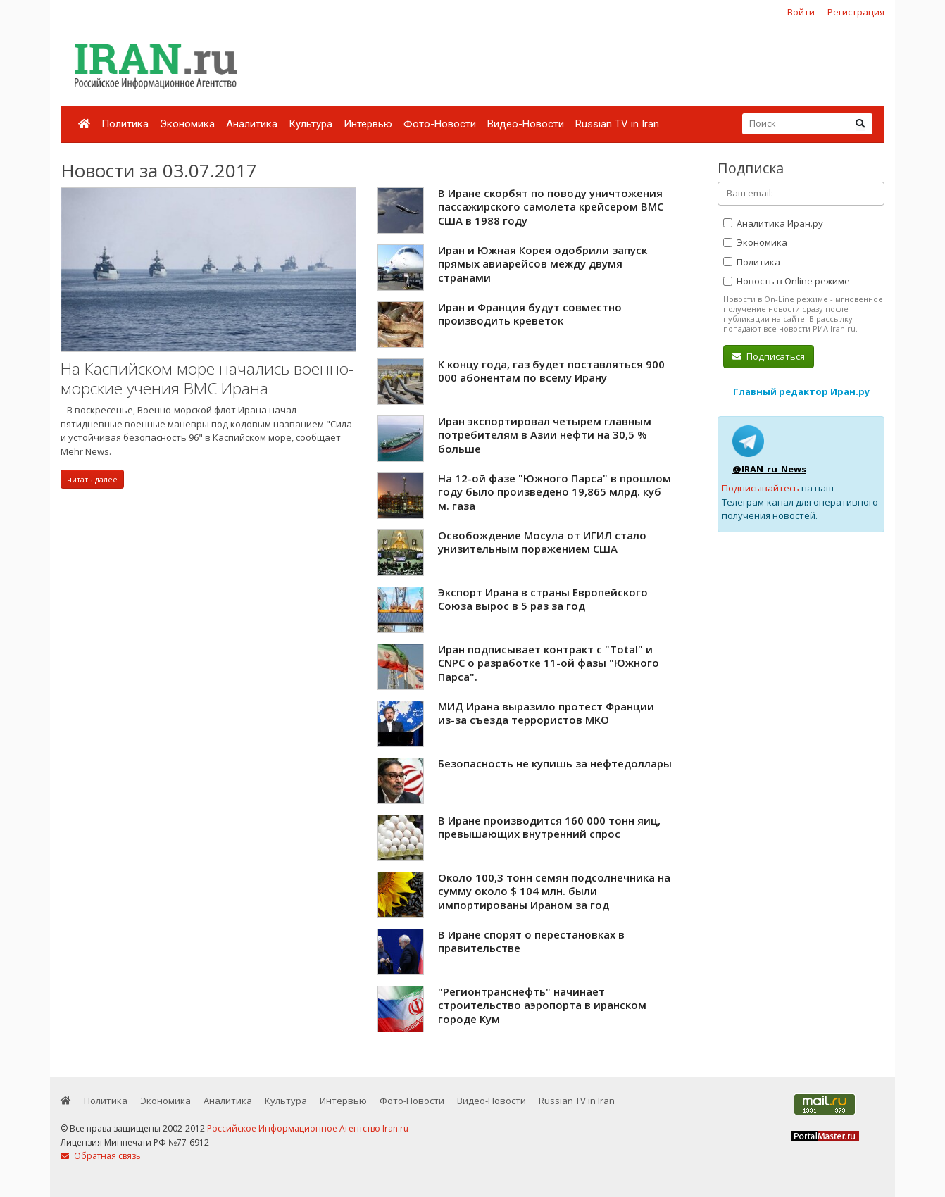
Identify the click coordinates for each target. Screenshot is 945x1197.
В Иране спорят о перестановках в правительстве (531, 941)
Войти (801, 12)
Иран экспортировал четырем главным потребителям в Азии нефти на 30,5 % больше (544, 435)
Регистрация (855, 12)
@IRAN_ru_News (769, 469)
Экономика (187, 124)
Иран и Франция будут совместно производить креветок (530, 314)
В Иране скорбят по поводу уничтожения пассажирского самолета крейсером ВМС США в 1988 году (550, 206)
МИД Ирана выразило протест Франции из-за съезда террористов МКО (546, 713)
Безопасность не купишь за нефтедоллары (555, 763)
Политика (125, 124)
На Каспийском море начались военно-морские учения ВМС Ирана (207, 378)
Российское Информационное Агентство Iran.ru (307, 1128)
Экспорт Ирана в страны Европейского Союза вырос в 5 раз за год (543, 599)
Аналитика (251, 124)
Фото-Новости (439, 124)
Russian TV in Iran (617, 124)
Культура (310, 124)
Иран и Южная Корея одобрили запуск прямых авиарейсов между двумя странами (542, 263)
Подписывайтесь (760, 488)
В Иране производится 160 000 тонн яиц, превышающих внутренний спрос (549, 827)
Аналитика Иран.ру (773, 223)
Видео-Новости (525, 124)
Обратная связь (101, 1156)
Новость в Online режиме (786, 281)
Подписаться (768, 356)
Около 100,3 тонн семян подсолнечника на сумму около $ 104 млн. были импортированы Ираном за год (554, 891)
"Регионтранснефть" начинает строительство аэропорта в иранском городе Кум (542, 1005)
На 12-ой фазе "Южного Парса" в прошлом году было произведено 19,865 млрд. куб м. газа (554, 492)
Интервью (368, 124)
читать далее (92, 479)
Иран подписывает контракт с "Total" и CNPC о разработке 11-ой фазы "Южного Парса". (548, 663)
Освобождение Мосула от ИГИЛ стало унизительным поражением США (542, 542)
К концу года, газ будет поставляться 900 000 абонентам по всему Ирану (551, 371)
